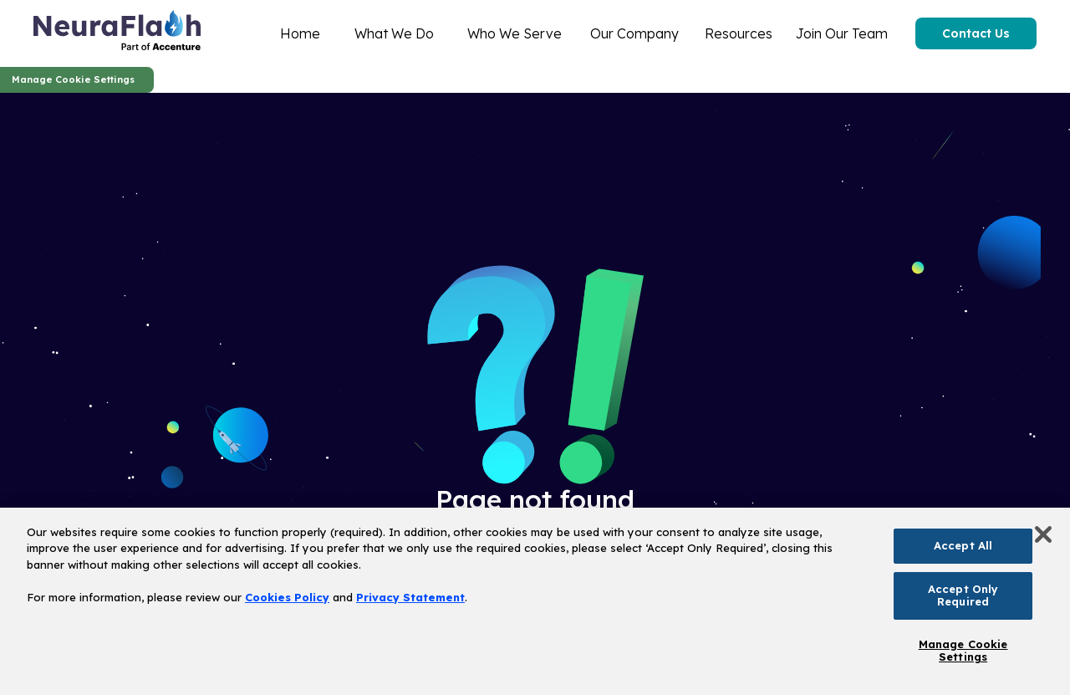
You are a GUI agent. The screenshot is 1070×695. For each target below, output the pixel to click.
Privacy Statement (410, 597)
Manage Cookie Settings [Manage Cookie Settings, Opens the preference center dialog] (963, 650)
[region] (535, 601)
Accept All (963, 545)
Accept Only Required (963, 595)
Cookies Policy (287, 597)
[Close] (1043, 534)
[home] (117, 33)
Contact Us (976, 33)
